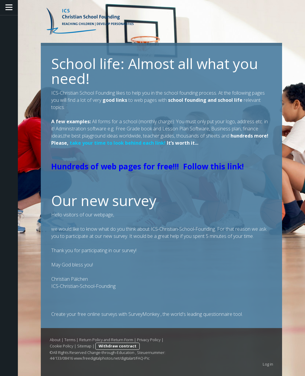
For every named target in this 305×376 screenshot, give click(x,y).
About (55, 339)
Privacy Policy (149, 339)
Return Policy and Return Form (106, 339)
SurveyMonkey (143, 314)
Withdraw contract (117, 346)
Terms (69, 339)
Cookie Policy (61, 346)
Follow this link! (213, 166)
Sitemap (84, 346)
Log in (268, 364)
